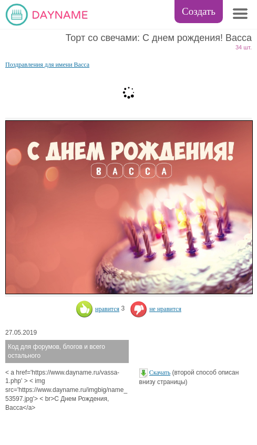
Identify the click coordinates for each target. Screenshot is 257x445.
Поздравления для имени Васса (47, 64)
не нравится (155, 309)
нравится (97, 309)
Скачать (159, 372)
